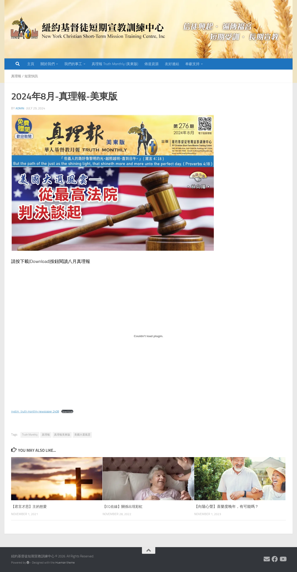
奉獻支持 (192, 64)
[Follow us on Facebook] (275, 559)
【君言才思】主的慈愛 (30, 506)
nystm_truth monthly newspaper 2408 (36, 411)
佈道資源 (151, 64)
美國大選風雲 (82, 434)
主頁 (30, 64)
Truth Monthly (30, 434)
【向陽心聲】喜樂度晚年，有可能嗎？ (226, 506)
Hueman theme (65, 562)
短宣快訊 (32, 76)
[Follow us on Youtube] (283, 559)
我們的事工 (73, 64)
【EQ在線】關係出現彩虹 (124, 506)
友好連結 (172, 64)
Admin (20, 108)
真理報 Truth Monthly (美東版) (115, 64)
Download (71, 411)
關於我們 (47, 64)
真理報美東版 (62, 434)
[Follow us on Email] (267, 559)
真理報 (16, 76)
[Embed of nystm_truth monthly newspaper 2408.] (148, 336)
